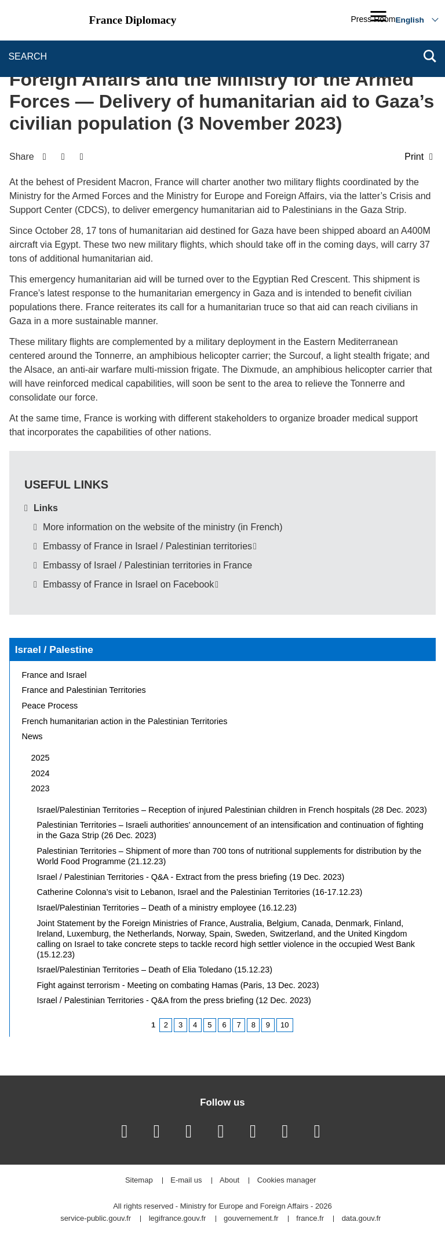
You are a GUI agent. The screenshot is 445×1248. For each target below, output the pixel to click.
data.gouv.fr (361, 1219)
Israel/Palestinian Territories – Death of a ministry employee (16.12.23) (167, 907)
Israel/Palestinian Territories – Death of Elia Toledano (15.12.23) (155, 969)
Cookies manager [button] (286, 1180)
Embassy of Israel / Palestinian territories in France (147, 565)
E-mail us (186, 1180)
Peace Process (50, 705)
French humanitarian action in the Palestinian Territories (125, 721)
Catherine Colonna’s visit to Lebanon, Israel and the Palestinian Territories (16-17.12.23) (200, 892)
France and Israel (54, 675)
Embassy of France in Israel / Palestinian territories (147, 546)
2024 (40, 773)
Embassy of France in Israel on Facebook (128, 584)
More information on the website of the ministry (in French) (163, 527)
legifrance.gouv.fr (177, 1219)
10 (284, 1025)
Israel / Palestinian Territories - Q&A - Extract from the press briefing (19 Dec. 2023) (191, 877)
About (229, 1180)
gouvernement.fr (251, 1219)
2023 (40, 788)
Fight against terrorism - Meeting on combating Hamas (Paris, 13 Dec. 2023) (178, 985)
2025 (40, 757)
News (32, 736)
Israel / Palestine (54, 649)
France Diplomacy (133, 19)
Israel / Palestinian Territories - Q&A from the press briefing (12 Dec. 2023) (174, 1000)
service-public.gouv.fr (95, 1219)
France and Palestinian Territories (84, 690)
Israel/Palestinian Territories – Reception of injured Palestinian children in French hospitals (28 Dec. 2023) (232, 809)
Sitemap (139, 1180)
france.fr (310, 1219)
